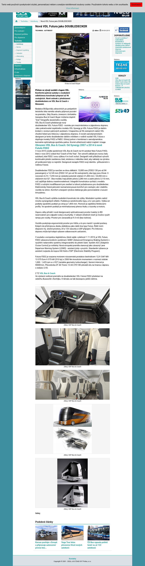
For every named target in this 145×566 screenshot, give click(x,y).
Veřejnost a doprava (22, 76)
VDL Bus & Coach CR (122, 80)
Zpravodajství (19, 28)
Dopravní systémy (22, 50)
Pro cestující (19, 31)
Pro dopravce (19, 38)
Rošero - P (119, 86)
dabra (95, 30)
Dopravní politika (21, 34)
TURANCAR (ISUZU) (122, 87)
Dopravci (17, 66)
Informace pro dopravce (120, 52)
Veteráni (19, 53)
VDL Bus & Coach (47, 273)
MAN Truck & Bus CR (122, 82)
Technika (24, 21)
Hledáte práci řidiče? (122, 45)
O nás (16, 72)
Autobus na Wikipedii (122, 43)
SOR (116, 78)
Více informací (72, 8)
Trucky (18, 62)
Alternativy (20, 56)
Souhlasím (136, 4)
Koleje (18, 59)
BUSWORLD (119, 42)
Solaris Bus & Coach (122, 84)
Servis (18, 47)
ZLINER (118, 89)
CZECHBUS (119, 40)
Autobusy (34, 21)
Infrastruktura (19, 69)
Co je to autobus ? (121, 38)
